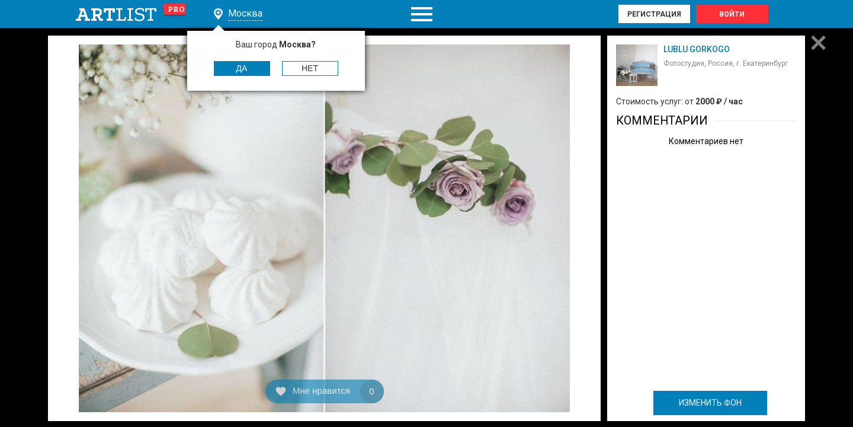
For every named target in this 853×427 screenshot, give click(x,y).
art (131, 14)
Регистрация (654, 14)
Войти (732, 14)
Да (242, 68)
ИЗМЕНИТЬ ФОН (710, 402)
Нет (310, 68)
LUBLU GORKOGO (696, 49)
